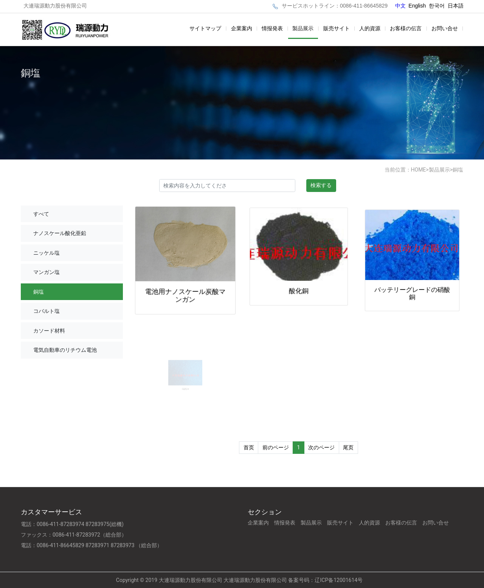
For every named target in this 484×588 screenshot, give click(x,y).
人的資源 (369, 28)
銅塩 (458, 170)
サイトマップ (205, 28)
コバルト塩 (46, 311)
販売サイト (336, 28)
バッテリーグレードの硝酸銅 (412, 289)
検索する (321, 185)
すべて (41, 214)
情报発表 (272, 28)
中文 (401, 6)
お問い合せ (444, 28)
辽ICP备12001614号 (339, 580)
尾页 (348, 447)
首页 (249, 447)
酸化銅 (299, 288)
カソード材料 (49, 331)
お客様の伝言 (406, 28)
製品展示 (302, 28)
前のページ (275, 447)
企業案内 (241, 28)
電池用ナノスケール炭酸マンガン (185, 293)
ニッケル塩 (46, 253)
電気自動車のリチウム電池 (65, 350)
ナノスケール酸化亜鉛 (59, 233)
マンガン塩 (46, 272)
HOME (418, 170)
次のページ (321, 447)
